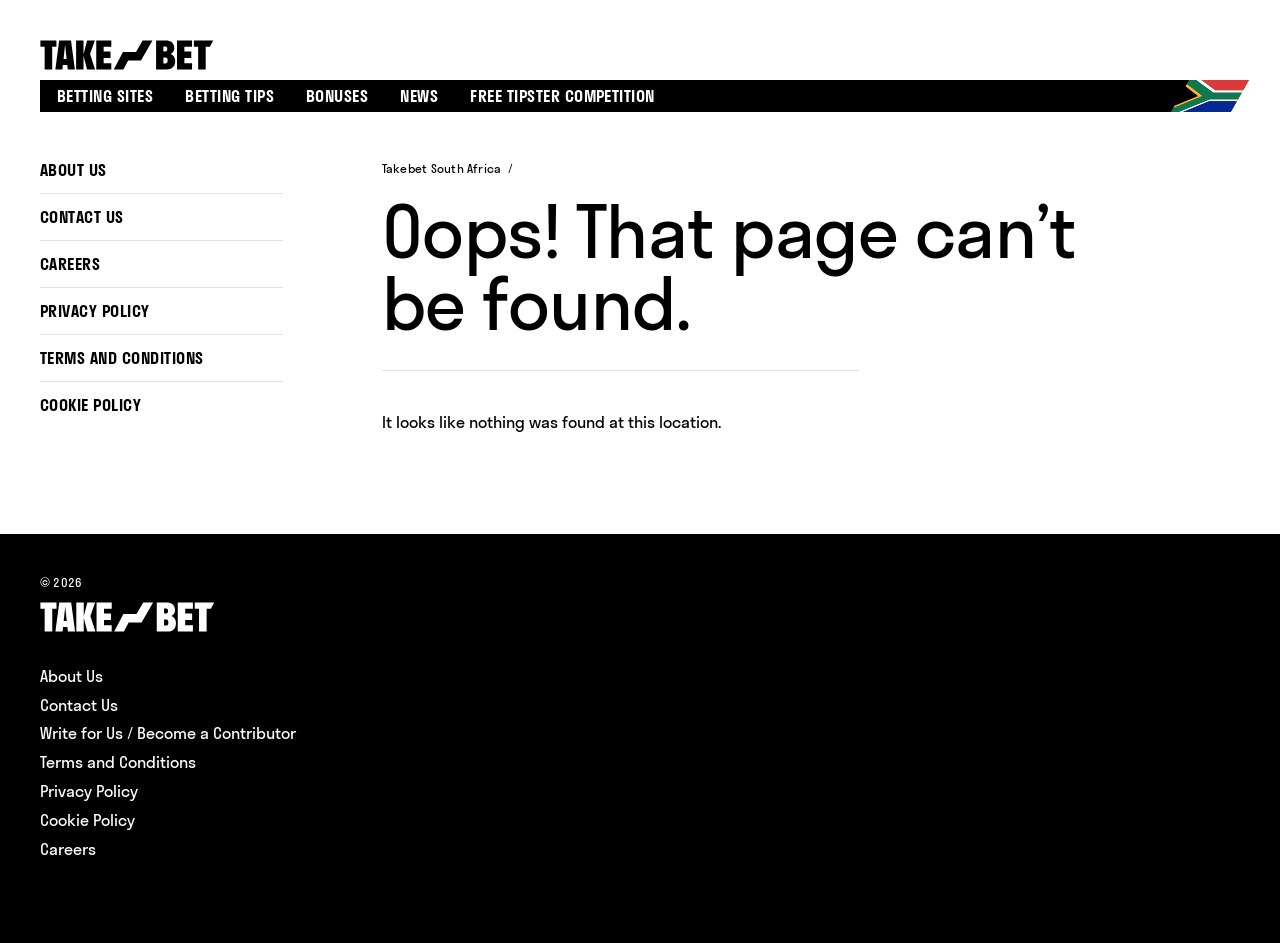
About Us (73, 170)
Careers (70, 264)
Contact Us (82, 217)
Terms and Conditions (122, 358)
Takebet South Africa (442, 168)
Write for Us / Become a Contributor (168, 733)
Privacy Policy (95, 311)
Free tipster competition (562, 96)
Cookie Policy (90, 405)
